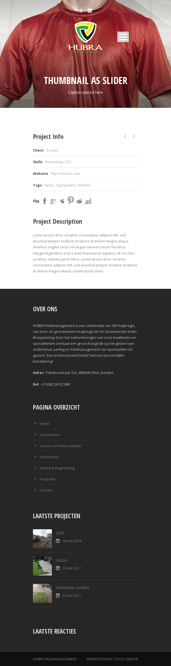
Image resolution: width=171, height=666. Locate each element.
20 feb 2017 (71, 568)
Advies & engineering (57, 468)
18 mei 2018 (71, 540)
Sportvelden (50, 434)
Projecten (47, 479)
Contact (46, 490)
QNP (60, 533)
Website (84, 185)
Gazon (61, 560)
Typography (66, 185)
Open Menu (123, 37)
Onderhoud (49, 456)
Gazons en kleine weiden (61, 445)
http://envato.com (65, 173)
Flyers (49, 185)
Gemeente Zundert (72, 587)
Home (44, 423)
